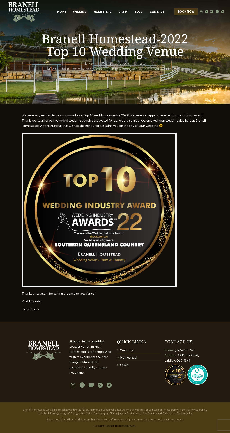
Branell (100, 69)
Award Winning (82, 69)
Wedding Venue (171, 69)
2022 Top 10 (61, 69)
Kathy (93, 63)
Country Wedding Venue (124, 69)
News (142, 63)
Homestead (150, 69)
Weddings (127, 350)
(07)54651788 (185, 350)
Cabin (124, 365)
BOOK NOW (186, 11)
